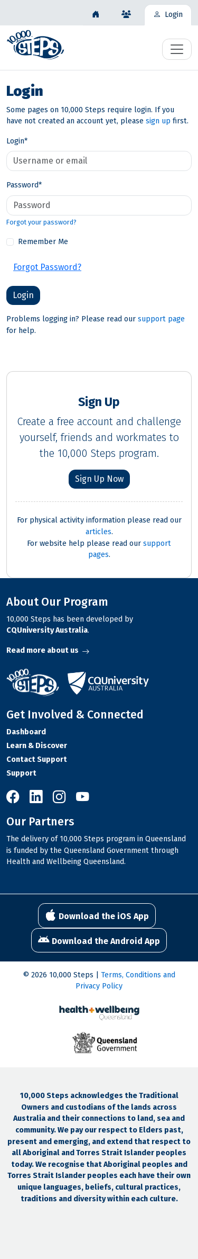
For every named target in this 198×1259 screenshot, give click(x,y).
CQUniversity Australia (47, 630)
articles (98, 531)
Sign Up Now (99, 479)
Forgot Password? (47, 267)
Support (21, 773)
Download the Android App (99, 940)
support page (161, 318)
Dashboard (26, 731)
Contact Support (36, 759)
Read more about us (47, 650)
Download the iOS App (97, 915)
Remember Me (43, 241)
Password (24, 185)
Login (16, 141)
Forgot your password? (41, 222)
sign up (158, 120)
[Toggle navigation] (177, 49)
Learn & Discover (36, 745)
